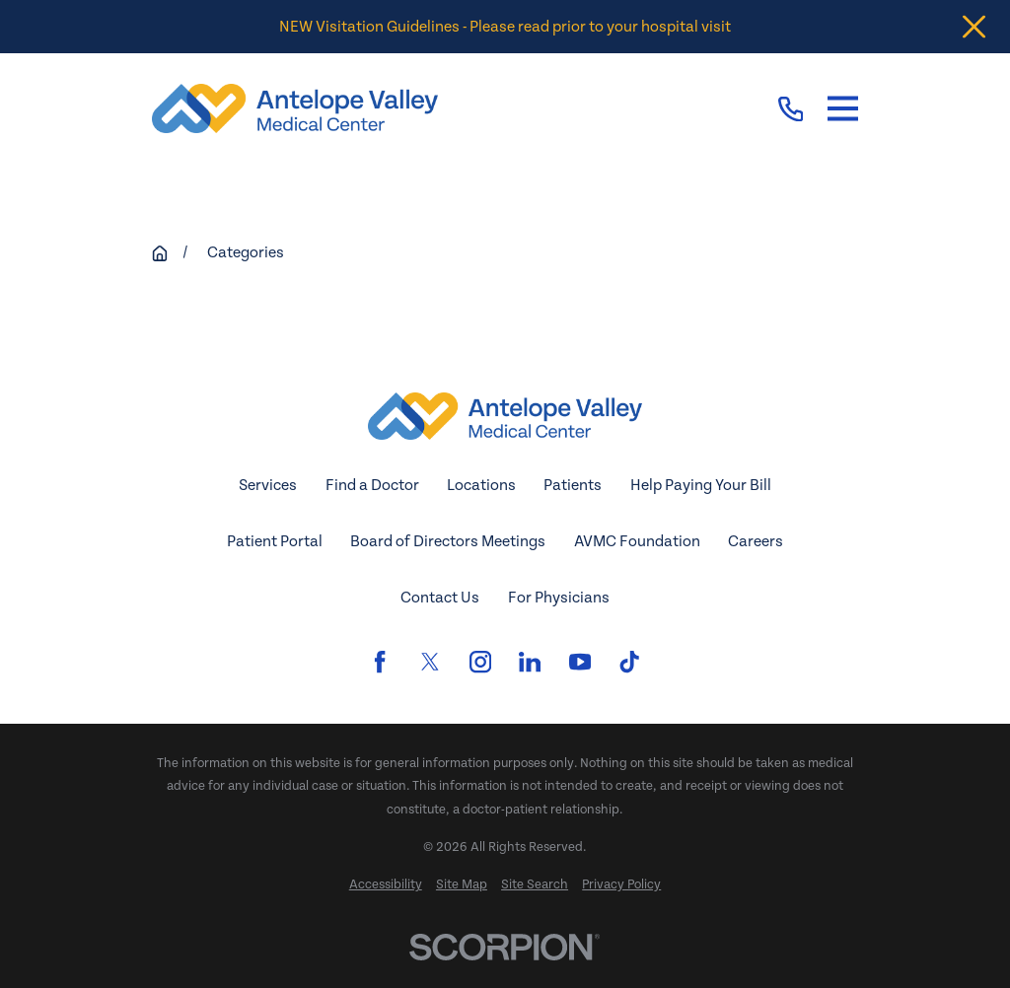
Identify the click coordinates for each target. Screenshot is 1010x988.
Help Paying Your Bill (700, 485)
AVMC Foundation (637, 541)
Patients (572, 485)
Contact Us (439, 597)
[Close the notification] (974, 27)
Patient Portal (275, 541)
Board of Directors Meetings (447, 541)
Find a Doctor (372, 485)
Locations (481, 485)
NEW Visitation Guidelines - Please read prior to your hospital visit (505, 26)
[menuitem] (385, 885)
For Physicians (559, 597)
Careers (755, 541)
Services (268, 485)
